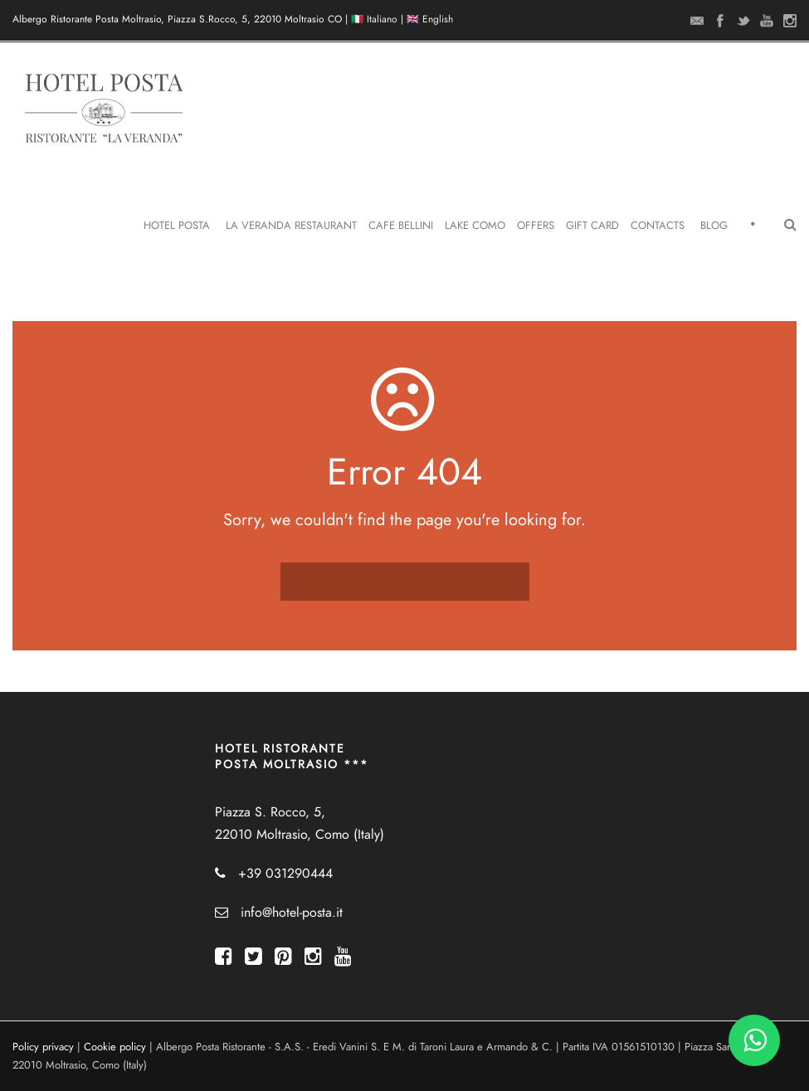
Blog (714, 225)
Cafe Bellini (400, 225)
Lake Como (475, 225)
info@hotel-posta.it (292, 912)
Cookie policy (115, 1047)
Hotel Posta (177, 225)
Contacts (658, 225)
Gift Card (592, 225)
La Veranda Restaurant (291, 225)
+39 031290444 (285, 874)
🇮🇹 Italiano (374, 19)
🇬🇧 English (430, 19)
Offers (535, 225)
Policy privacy (43, 1047)
